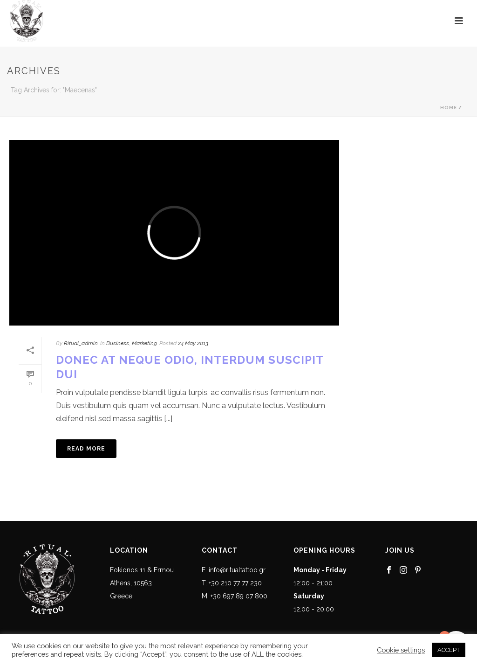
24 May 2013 (193, 343)
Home (448, 107)
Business (117, 343)
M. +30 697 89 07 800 (234, 596)
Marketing (144, 343)
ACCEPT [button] (448, 649)
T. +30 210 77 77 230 (232, 583)
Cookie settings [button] (401, 650)
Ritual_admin (81, 343)
